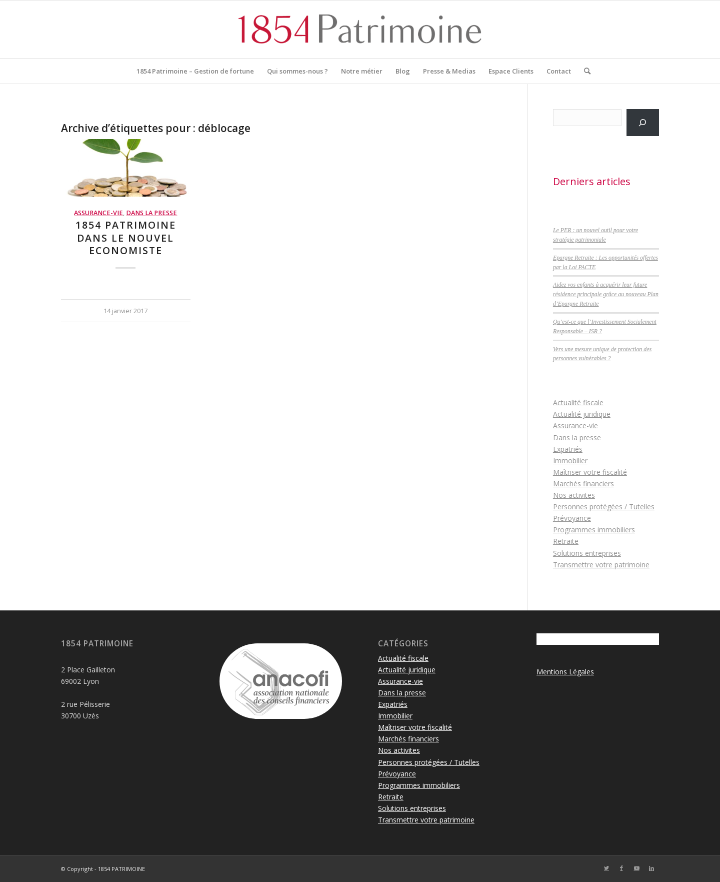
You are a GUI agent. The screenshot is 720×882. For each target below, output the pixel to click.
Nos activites (574, 495)
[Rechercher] (584, 71)
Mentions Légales (565, 671)
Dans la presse (151, 213)
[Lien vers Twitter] (606, 867)
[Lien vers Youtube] (636, 867)
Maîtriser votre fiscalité (590, 472)
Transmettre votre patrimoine (601, 564)
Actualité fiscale (578, 402)
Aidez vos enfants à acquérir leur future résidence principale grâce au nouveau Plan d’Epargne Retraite (605, 294)
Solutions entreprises (587, 553)
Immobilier (570, 460)
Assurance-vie (98, 213)
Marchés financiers (583, 483)
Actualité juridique (581, 414)
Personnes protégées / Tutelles (603, 506)
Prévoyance (572, 518)
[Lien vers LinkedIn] (651, 867)
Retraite (565, 541)
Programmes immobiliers (594, 529)
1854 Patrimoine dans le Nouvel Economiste (126, 237)
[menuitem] (195, 71)
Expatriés (567, 449)
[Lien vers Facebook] (621, 867)
